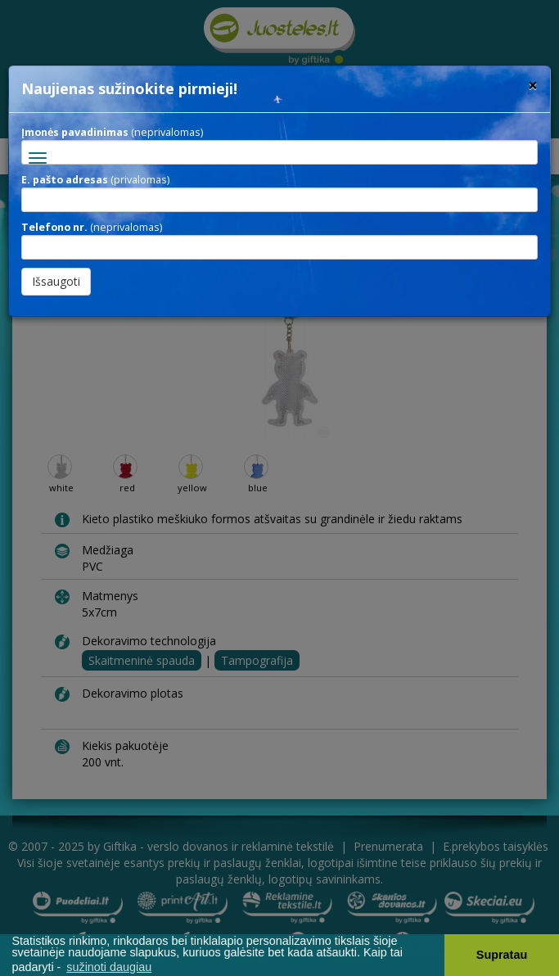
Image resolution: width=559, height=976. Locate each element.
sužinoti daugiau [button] (108, 967)
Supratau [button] (501, 954)
